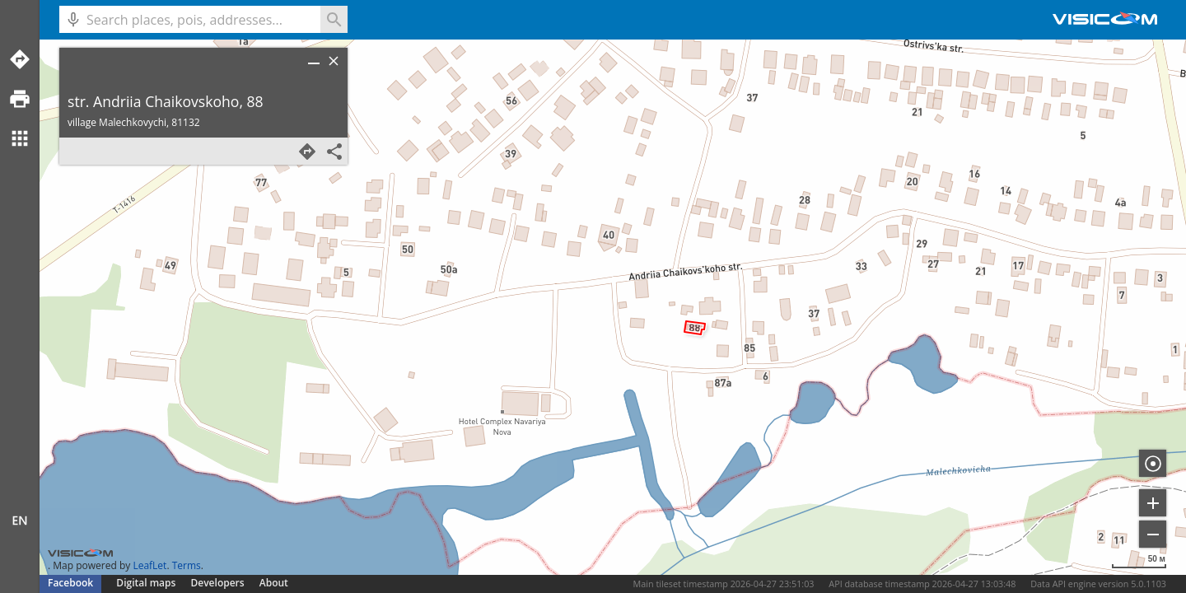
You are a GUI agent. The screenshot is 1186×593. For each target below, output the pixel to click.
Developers (218, 583)
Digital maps (147, 583)
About (273, 583)
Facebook (70, 583)
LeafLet (149, 565)
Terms (186, 565)
